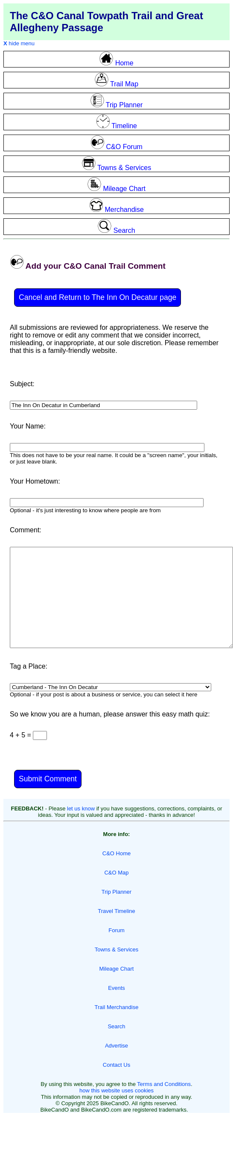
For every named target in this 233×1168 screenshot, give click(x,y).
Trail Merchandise (117, 1007)
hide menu (19, 43)
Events (116, 988)
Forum (116, 930)
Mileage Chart (116, 969)
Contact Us (116, 1065)
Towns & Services (117, 949)
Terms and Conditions (164, 1084)
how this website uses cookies (116, 1090)
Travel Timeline (116, 911)
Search (116, 1026)
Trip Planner (116, 892)
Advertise (116, 1045)
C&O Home (116, 853)
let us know (81, 808)
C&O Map (116, 872)
